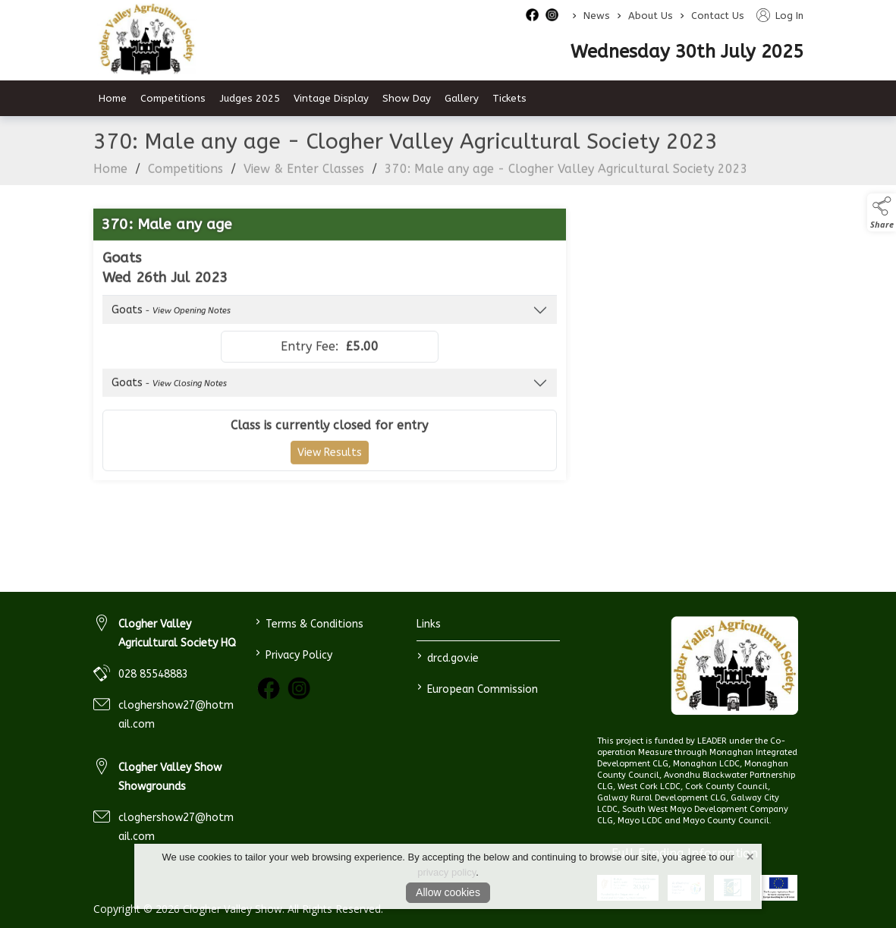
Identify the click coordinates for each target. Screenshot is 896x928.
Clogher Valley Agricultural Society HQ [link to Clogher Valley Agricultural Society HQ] (177, 634)
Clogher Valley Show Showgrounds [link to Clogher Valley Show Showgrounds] (170, 777)
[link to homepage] (734, 666)
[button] (881, 212)
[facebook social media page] (532, 14)
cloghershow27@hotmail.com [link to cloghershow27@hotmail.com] (176, 715)
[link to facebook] (268, 688)
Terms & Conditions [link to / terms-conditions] (309, 623)
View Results (329, 461)
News (596, 15)
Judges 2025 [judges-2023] (249, 98)
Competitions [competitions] (173, 98)
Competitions (185, 178)
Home (113, 98)
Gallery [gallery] (462, 98)
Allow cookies (448, 892)
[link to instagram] (299, 688)
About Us (650, 15)
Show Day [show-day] (406, 98)
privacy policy (446, 872)
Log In (779, 15)
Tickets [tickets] (509, 98)
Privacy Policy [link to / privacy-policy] (294, 654)
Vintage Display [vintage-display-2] (331, 98)
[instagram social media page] (551, 14)
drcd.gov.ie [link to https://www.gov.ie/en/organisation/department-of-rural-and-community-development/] (448, 657)
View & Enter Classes (304, 178)
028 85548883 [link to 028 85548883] (153, 674)
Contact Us (717, 15)
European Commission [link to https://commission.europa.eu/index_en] (477, 688)
